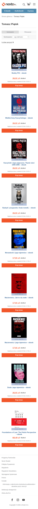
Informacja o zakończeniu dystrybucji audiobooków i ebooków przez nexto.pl (19, 485)
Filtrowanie (27, 32)
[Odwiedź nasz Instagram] (17, 499)
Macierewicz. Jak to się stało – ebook (19, 298)
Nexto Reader (6, 461)
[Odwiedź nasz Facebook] (12, 499)
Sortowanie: (8, 37)
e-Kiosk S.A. (25, 505)
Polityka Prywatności (8, 464)
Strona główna (7, 16)
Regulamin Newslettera (9, 471)
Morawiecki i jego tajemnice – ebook (19, 253)
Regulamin (5, 467)
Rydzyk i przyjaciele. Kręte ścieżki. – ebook (19, 208)
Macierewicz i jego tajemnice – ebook (19, 342)
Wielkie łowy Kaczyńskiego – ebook (19, 118)
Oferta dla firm (6, 493)
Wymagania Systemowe (9, 474)
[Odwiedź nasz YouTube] (23, 499)
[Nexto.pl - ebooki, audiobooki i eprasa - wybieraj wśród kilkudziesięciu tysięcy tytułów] (9, 4)
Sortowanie (10, 32)
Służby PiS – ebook (19, 73)
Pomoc (4, 477)
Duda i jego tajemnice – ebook (19, 387)
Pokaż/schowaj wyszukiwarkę (24, 4)
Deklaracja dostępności (9, 490)
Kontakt (4, 481)
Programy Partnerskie (8, 458)
